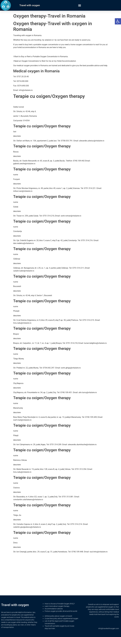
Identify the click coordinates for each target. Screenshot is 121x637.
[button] (118, 21)
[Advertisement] (60, 571)
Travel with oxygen (29, 5)
